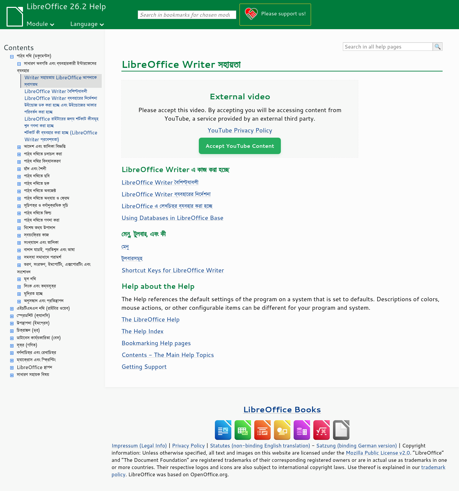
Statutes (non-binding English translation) (260, 445)
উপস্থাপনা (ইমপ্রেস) (33, 323)
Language (84, 23)
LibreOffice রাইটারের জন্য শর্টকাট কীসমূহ (61, 118)
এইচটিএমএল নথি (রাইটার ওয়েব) (43, 308)
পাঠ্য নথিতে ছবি (37, 175)
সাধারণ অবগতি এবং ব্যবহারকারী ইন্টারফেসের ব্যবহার (56, 67)
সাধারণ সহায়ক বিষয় (33, 374)
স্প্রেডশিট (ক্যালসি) (33, 315)
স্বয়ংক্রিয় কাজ (36, 234)
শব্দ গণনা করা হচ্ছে (39, 125)
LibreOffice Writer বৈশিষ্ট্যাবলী (55, 91)
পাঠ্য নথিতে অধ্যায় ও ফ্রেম (46, 198)
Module (37, 23)
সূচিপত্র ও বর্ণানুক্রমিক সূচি (46, 205)
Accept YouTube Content (239, 145)
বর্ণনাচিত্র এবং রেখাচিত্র (36, 352)
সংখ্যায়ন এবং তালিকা (41, 242)
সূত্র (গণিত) (27, 345)
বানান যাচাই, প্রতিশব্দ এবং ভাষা (49, 249)
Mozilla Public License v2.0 (378, 452)
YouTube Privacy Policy (240, 130)
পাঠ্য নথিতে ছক (36, 183)
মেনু (125, 246)
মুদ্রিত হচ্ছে (33, 293)
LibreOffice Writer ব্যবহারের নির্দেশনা (60, 98)
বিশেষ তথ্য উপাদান (39, 227)
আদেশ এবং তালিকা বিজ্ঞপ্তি (45, 146)
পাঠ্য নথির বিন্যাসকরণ (42, 161)
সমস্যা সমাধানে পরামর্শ (42, 257)
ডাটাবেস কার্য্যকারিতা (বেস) (39, 337)
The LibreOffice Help (150, 319)
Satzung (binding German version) (356, 445)
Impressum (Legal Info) (139, 445)
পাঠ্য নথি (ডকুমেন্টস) (34, 55)
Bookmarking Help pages (156, 343)
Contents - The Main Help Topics (167, 354)
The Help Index (142, 331)
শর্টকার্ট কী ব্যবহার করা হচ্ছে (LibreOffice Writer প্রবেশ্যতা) (60, 136)
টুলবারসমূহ (131, 258)
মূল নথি (30, 278)
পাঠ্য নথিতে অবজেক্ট (40, 190)
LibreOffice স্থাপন (34, 367)
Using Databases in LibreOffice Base (172, 217)
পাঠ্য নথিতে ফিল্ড (37, 212)
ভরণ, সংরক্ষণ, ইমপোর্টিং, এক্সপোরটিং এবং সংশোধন (54, 268)
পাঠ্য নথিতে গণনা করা (41, 220)
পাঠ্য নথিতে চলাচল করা (43, 153)
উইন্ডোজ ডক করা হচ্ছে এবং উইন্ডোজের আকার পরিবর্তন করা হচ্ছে (60, 108)
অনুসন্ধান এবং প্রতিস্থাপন (44, 300)
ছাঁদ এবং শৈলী (35, 168)
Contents (18, 47)
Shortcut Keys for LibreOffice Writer (172, 270)
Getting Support (144, 366)
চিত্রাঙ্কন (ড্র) (28, 330)
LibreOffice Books (282, 409)
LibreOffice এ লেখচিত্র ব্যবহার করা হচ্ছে (166, 206)
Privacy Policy (188, 445)
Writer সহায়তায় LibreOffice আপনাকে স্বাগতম (60, 81)
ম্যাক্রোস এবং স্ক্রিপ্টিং (36, 359)
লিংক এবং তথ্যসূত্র (40, 286)
